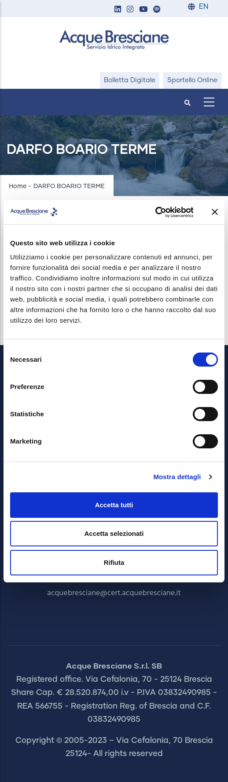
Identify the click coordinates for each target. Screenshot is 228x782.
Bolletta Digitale (129, 80)
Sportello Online (192, 80)
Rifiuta (114, 562)
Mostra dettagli (177, 476)
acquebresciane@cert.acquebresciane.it (114, 593)
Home (17, 186)
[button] (117, 10)
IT (205, 18)
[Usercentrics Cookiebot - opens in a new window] (154, 212)
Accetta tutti (114, 505)
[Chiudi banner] (215, 212)
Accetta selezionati (113, 533)
